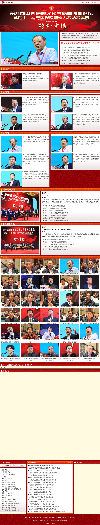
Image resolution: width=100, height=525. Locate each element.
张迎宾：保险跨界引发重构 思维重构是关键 (76, 47)
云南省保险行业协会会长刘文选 (89, 307)
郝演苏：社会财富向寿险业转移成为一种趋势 (76, 60)
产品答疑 (72, 517)
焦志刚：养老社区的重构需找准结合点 (55, 249)
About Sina (33, 517)
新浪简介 (27, 517)
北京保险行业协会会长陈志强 (10, 323)
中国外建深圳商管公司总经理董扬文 (34, 171)
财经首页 (84, 2)
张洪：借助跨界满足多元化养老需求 (34, 154)
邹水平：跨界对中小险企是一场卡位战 (74, 63)
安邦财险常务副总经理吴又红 (30, 307)
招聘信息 (45, 517)
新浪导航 (96, 2)
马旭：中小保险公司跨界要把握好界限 (55, 213)
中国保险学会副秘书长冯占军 (69, 307)
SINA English (58, 517)
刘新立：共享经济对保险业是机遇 (54, 206)
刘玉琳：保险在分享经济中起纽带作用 (55, 220)
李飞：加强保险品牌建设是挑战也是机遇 (35, 97)
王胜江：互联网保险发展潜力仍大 (54, 218)
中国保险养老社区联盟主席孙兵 (69, 274)
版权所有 (52, 523)
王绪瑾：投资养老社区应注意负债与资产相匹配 (58, 244)
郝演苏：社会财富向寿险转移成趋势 (34, 115)
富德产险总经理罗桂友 (10, 307)
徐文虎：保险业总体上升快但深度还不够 (86, 137)
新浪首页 (90, 2)
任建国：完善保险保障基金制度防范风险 (86, 74)
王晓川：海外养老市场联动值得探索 (55, 247)
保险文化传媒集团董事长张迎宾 (50, 290)
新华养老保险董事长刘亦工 (30, 290)
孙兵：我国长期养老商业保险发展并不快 (30, 65)
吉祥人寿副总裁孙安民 (69, 323)
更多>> (70, 462)
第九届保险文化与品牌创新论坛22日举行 (80, 43)
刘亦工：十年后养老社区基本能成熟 (55, 242)
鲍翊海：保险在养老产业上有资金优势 (85, 154)
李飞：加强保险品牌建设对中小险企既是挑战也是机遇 (79, 55)
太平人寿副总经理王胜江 (89, 290)
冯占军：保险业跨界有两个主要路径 (55, 208)
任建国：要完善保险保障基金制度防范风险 (76, 50)
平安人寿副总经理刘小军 (10, 290)
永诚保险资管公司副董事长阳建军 (89, 323)
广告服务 (39, 517)
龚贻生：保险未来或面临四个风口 (54, 211)
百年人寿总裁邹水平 (69, 290)
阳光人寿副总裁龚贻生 (30, 323)
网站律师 (51, 517)
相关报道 (33, 462)
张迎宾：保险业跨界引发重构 (32, 74)
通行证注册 (66, 517)
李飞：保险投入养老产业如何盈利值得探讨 (57, 239)
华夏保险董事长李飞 (89, 274)
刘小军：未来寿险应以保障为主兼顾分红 (75, 58)
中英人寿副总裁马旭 (50, 323)
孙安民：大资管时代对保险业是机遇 (55, 215)
